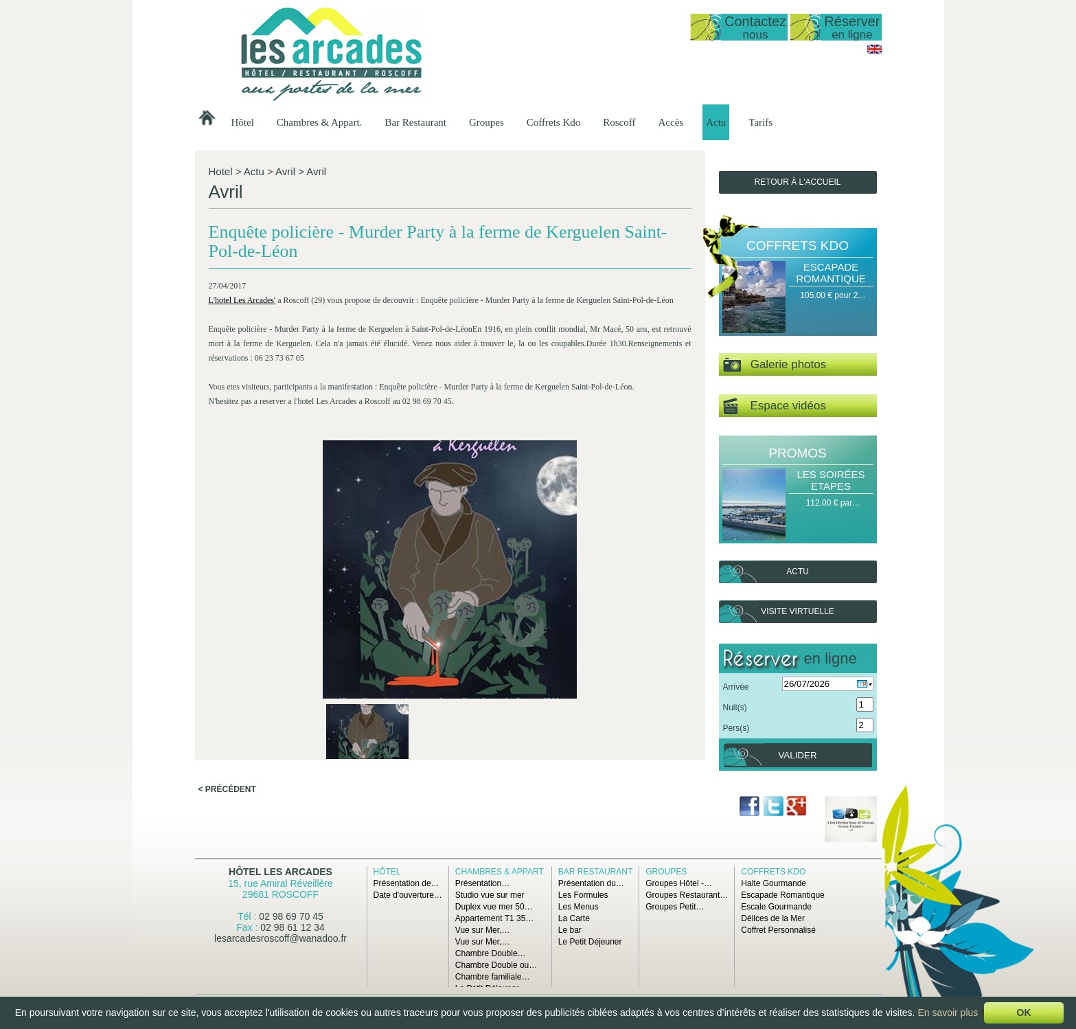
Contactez (755, 27)
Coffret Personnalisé (778, 930)
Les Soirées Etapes (831, 480)
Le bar (570, 930)
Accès (671, 122)
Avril (285, 171)
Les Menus (578, 907)
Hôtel (242, 122)
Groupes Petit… (674, 907)
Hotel (221, 171)
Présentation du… (591, 883)
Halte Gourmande (773, 883)
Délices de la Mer (773, 918)
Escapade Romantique (831, 272)
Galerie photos (775, 365)
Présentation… (482, 883)
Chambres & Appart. (320, 122)
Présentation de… (406, 883)
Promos (797, 453)
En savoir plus (947, 1012)
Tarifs (760, 122)
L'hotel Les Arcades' (244, 319)
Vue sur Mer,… (482, 930)
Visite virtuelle (797, 611)
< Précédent (227, 575)
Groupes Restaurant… (686, 895)
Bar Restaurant (415, 122)
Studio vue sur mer (490, 895)
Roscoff (619, 122)
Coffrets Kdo (553, 122)
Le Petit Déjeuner (590, 942)
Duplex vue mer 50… (494, 907)
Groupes (486, 122)
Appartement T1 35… (494, 918)
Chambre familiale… (492, 977)
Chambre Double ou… (496, 965)
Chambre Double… (490, 953)
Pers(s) (736, 728)
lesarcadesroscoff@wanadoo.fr (280, 938)
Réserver (852, 27)
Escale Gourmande (776, 907)
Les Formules (583, 895)
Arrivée (736, 687)
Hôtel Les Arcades (280, 871)
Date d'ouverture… (408, 895)
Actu (716, 122)
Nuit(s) (735, 707)
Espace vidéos (774, 406)
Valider (797, 755)
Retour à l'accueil (797, 182)
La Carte (574, 918)
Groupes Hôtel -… (678, 883)
